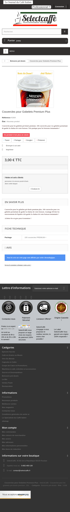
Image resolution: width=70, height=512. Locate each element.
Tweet (6, 140)
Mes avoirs (6, 439)
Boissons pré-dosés (10, 376)
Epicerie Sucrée (8, 352)
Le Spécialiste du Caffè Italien (14, 418)
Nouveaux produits (10, 400)
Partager (17, 140)
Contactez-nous (8, 411)
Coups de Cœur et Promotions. (15, 366)
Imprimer (9, 150)
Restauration (7, 386)
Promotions (7, 397)
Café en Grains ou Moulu (12, 355)
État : (4, 121)
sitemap (5, 421)
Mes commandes (9, 432)
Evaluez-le (35, 189)
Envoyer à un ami (13, 146)
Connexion (59, 7)
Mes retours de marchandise (13, 435)
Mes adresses (7, 442)
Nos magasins (8, 407)
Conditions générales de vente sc (16, 414)
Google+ (29, 140)
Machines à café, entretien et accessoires (19, 369)
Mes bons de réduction (11, 449)
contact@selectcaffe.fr (21, 471)
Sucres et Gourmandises (12, 372)
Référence (6, 118)
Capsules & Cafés (9, 362)
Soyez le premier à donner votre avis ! (18, 265)
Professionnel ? (41, 7)
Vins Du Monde (8, 359)
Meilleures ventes (9, 404)
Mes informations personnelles (14, 446)
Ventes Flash (7, 383)
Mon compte (9, 427)
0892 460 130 (9, 329)
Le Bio (4, 379)
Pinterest (41, 140)
